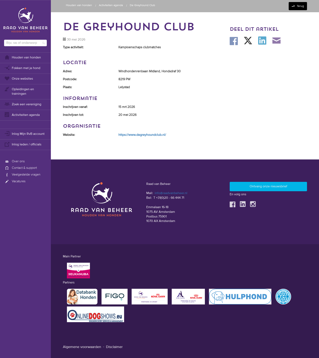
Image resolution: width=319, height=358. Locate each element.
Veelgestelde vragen (22, 174)
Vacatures (14, 181)
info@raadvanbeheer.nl (171, 193)
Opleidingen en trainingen (19, 91)
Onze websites (18, 78)
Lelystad (124, 87)
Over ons (14, 161)
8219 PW (124, 79)
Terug (300, 6)
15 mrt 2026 (126, 107)
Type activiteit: (73, 47)
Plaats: (67, 87)
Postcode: (70, 79)
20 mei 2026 (127, 115)
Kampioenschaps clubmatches (139, 47)
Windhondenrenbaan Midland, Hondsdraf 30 (149, 71)
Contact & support (20, 168)
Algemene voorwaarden (82, 347)
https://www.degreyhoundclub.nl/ (142, 135)
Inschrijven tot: (73, 115)
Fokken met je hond (22, 67)
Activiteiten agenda (22, 114)
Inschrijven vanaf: (75, 107)
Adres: (67, 71)
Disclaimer (114, 347)
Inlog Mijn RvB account (24, 133)
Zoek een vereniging (22, 104)
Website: (69, 135)
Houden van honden (22, 57)
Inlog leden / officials (22, 144)
